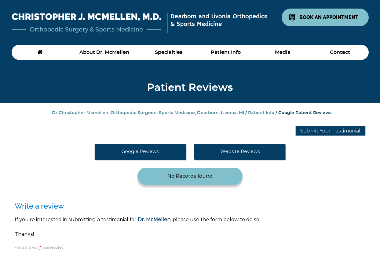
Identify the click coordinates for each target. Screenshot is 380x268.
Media (282, 52)
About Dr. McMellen (104, 52)
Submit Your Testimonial (330, 131)
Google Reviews (140, 151)
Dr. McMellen (154, 219)
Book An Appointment (328, 17)
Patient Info (226, 52)
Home (40, 52)
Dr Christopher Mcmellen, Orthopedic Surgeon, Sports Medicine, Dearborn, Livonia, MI (148, 113)
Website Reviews (240, 151)
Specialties (168, 52)
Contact (340, 52)
